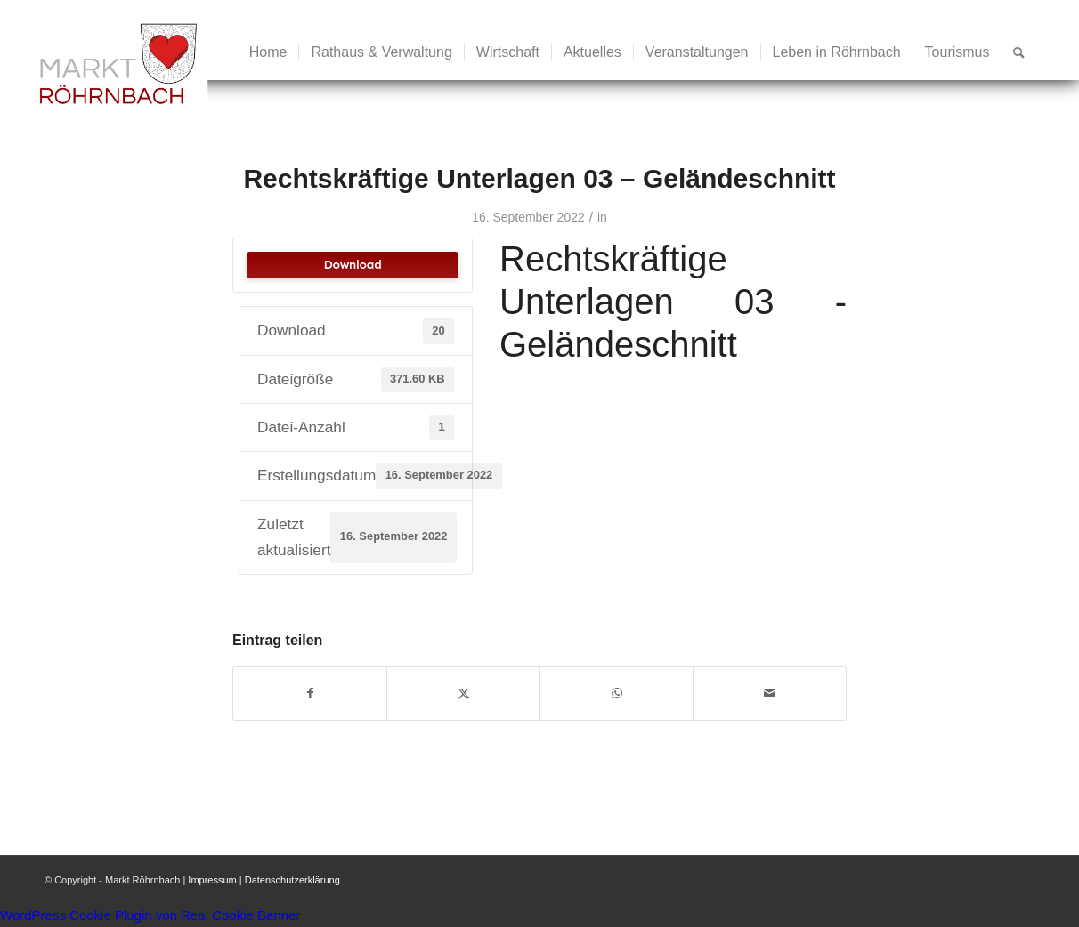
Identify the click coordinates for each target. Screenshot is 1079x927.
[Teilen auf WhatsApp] (616, 693)
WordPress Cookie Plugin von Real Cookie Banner (150, 915)
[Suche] (1019, 52)
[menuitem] (268, 52)
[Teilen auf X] (463, 693)
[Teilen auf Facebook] (309, 693)
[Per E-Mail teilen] (770, 693)
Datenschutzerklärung (292, 880)
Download (352, 264)
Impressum (212, 880)
